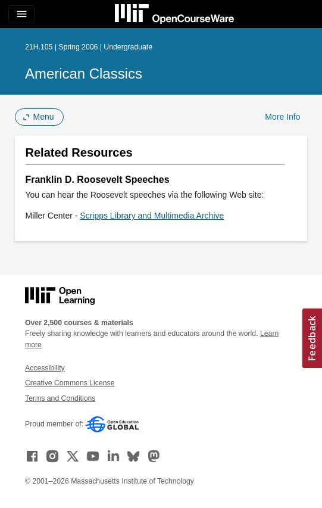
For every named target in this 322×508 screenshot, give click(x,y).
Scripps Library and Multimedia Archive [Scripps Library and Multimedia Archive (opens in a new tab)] (152, 215)
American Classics (83, 74)
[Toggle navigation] (21, 14)
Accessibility (45, 368)
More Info (282, 116)
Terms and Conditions (60, 398)
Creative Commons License (69, 383)
